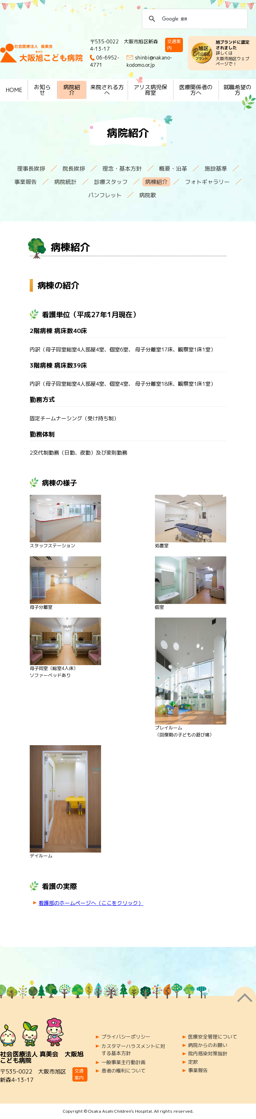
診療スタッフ (111, 182)
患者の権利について (123, 1070)
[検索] (194, 19)
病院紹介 (71, 90)
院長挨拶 (74, 168)
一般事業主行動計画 (123, 1062)
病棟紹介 (156, 182)
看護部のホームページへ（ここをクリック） (90, 903)
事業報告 (25, 182)
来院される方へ (107, 90)
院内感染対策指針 (207, 1053)
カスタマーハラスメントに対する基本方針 (133, 1049)
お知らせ (42, 90)
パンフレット (105, 195)
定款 (193, 1062)
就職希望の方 (237, 90)
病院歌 (147, 195)
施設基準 (216, 168)
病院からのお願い (207, 1045)
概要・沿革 (173, 168)
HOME (14, 90)
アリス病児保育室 (150, 90)
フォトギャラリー (207, 182)
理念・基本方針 (122, 168)
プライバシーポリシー (125, 1036)
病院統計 (65, 182)
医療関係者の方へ (196, 90)
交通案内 (174, 44)
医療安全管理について (212, 1036)
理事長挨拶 (31, 168)
